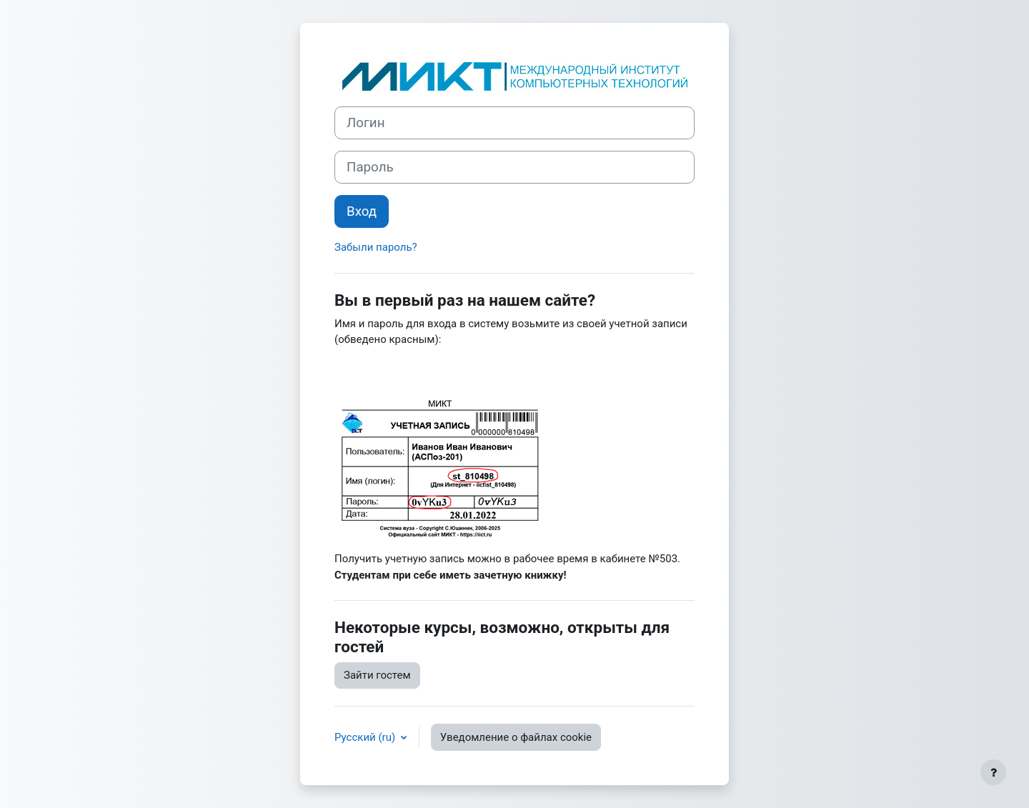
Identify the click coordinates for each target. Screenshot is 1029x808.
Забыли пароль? (375, 247)
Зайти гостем (377, 675)
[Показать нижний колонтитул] (993, 772)
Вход (362, 211)
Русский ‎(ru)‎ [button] (366, 737)
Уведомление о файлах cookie (516, 737)
